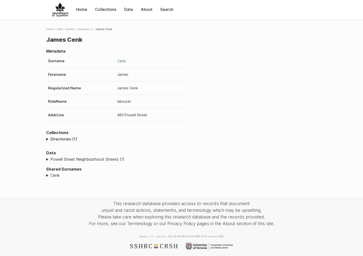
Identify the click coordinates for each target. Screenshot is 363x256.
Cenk (121, 61)
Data (128, 9)
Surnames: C (85, 29)
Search (166, 9)
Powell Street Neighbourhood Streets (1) (87, 159)
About (146, 9)
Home (81, 9)
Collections (105, 9)
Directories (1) (63, 139)
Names (69, 29)
